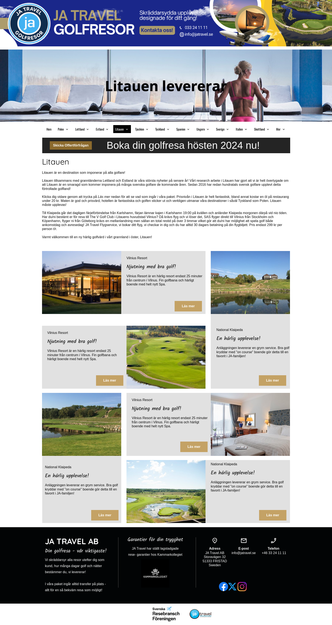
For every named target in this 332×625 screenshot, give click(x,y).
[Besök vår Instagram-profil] (242, 586)
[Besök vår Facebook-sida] (223, 586)
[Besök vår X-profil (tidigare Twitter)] (232, 586)
